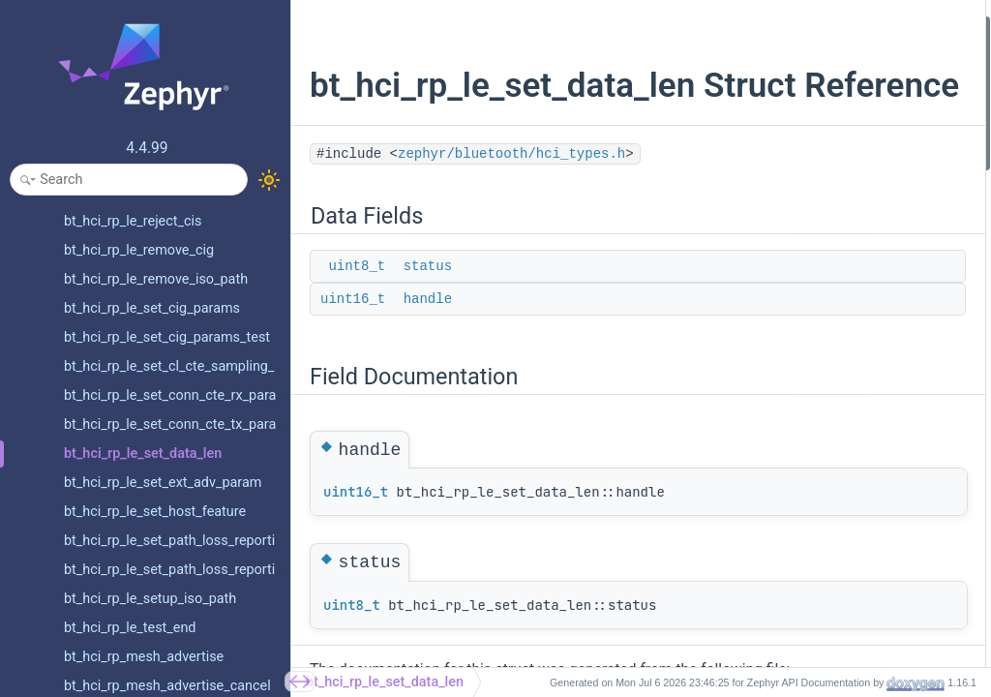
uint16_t (352, 340)
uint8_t (356, 307)
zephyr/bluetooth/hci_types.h (511, 194)
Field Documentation (777, 105)
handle (428, 340)
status (428, 307)
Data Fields (749, 27)
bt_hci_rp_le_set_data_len (385, 682)
